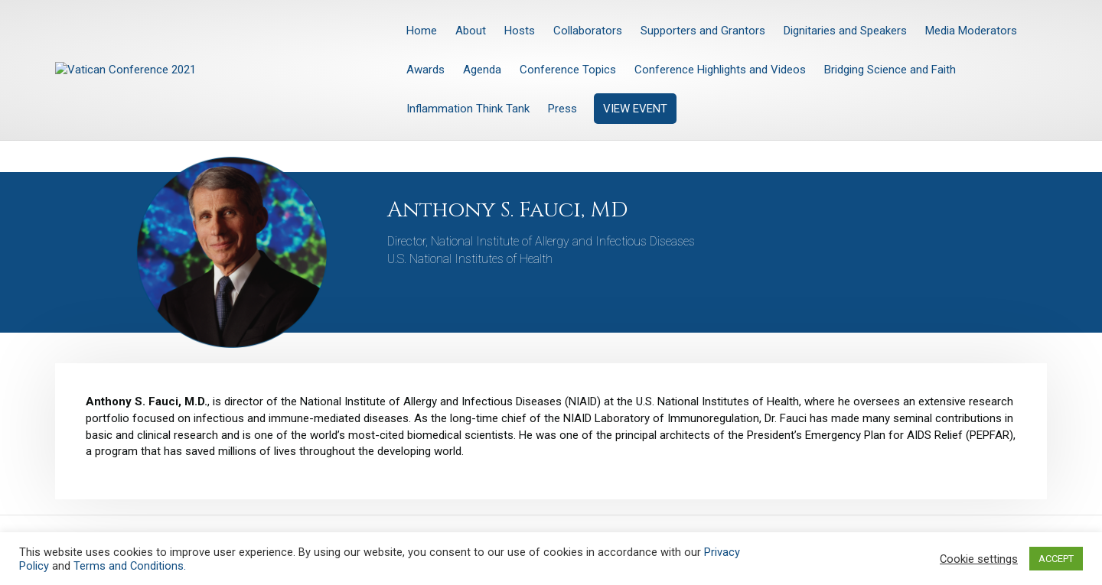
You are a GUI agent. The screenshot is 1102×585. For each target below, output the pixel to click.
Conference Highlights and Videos (720, 69)
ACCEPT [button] (1056, 558)
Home (421, 30)
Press (562, 108)
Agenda (482, 69)
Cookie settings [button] (979, 559)
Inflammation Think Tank (468, 108)
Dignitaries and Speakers (845, 30)
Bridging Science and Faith (890, 69)
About (470, 30)
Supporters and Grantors (703, 30)
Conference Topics (568, 69)
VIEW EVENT (635, 108)
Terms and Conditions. (129, 566)
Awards (425, 69)
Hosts (519, 30)
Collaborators (587, 30)
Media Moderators (971, 30)
